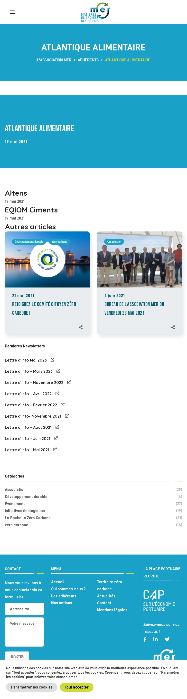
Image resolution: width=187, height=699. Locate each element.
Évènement (93, 503)
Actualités (106, 596)
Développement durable (29, 241)
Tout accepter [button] (77, 687)
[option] (47, 287)
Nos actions (61, 603)
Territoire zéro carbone (109, 585)
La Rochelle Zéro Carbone (93, 517)
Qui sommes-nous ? (68, 589)
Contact (104, 603)
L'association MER (54, 60)
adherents (88, 60)
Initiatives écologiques (93, 510)
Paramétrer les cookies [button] (32, 687)
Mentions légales (112, 610)
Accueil (58, 582)
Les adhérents (63, 596)
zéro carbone (59, 241)
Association (114, 241)
